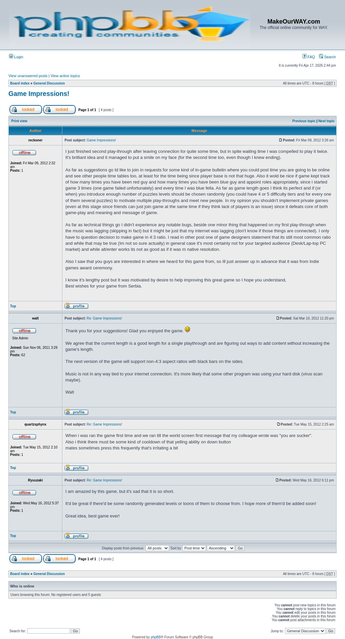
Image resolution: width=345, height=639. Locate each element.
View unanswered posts (28, 76)
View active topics (65, 76)
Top (13, 306)
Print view (19, 121)
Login (16, 57)
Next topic (326, 121)
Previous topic (304, 121)
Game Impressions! (38, 93)
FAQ (309, 57)
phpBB (156, 637)
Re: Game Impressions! (104, 318)
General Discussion (49, 83)
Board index (20, 83)
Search (327, 57)
